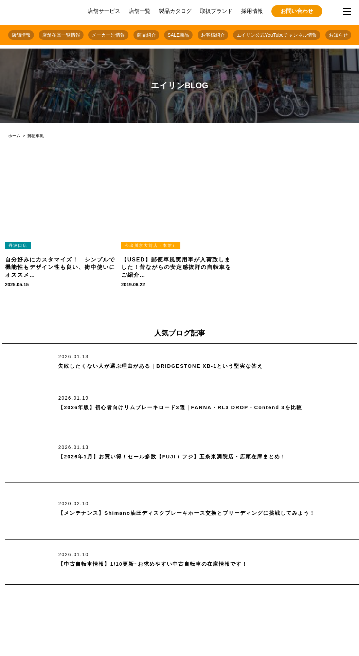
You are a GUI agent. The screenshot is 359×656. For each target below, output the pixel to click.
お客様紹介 (213, 35)
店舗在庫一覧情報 (61, 35)
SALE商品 (178, 35)
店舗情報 (21, 35)
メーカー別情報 (108, 35)
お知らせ (338, 35)
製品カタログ (175, 11)
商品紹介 (146, 35)
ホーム (14, 135)
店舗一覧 (139, 11)
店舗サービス (104, 11)
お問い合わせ (297, 11)
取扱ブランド (216, 11)
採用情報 (252, 11)
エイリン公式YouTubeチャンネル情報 (276, 35)
